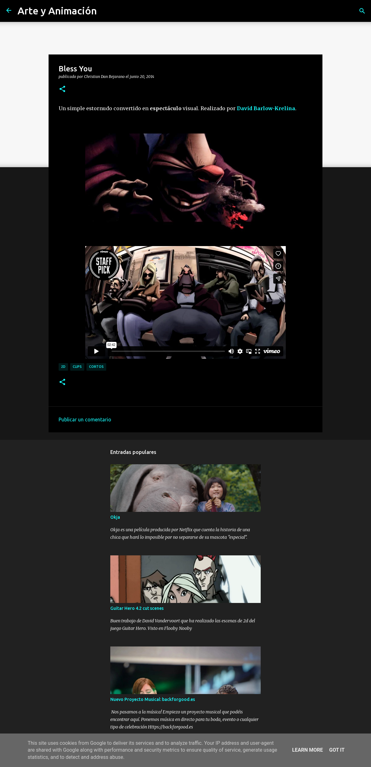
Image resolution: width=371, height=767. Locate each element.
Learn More (307, 750)
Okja (115, 517)
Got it (336, 750)
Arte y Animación (57, 10)
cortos (96, 366)
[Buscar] (362, 10)
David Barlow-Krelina (266, 108)
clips (77, 366)
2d (63, 366)
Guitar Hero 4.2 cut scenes (137, 608)
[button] (62, 89)
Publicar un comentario (85, 419)
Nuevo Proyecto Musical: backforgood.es (152, 699)
